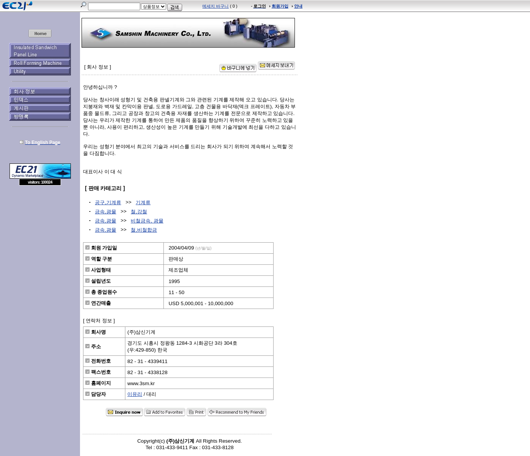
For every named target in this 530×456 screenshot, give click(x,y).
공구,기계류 (108, 202)
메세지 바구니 (215, 6)
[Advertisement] (40, 241)
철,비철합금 (144, 230)
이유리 (134, 394)
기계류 (143, 202)
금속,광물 (105, 211)
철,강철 (139, 211)
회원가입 (280, 6)
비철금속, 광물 (147, 221)
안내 (298, 6)
